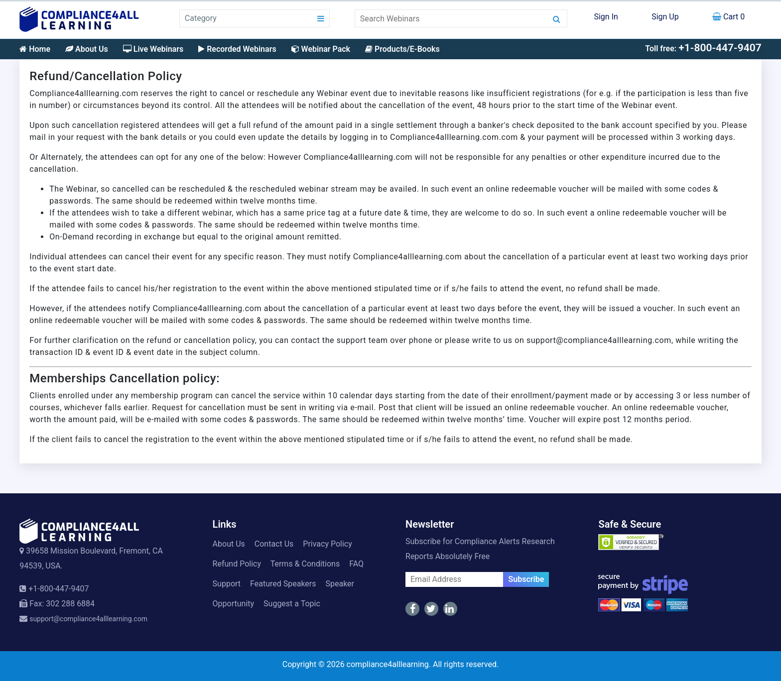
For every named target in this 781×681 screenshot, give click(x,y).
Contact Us (274, 544)
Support (227, 583)
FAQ (356, 563)
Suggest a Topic (291, 603)
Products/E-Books (402, 49)
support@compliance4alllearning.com (88, 619)
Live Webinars (153, 49)
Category (201, 18)
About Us (86, 49)
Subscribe (526, 579)
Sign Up (665, 16)
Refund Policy (237, 563)
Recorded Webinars (237, 49)
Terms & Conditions (305, 563)
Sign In (606, 16)
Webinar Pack (320, 49)
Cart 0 (728, 16)
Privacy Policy (327, 544)
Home (34, 49)
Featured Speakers (283, 583)
